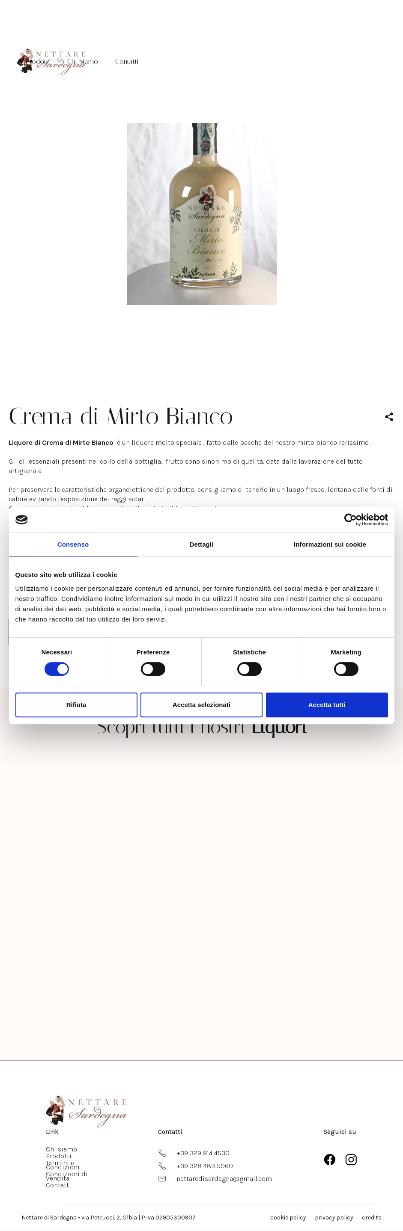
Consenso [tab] (73, 544)
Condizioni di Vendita (67, 1176)
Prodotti (38, 61)
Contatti (127, 61)
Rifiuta (76, 704)
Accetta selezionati (201, 704)
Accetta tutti (327, 704)
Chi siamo (61, 1149)
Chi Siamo (82, 61)
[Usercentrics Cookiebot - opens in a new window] (350, 519)
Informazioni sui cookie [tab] (330, 544)
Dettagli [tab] (202, 544)
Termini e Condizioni (63, 1165)
